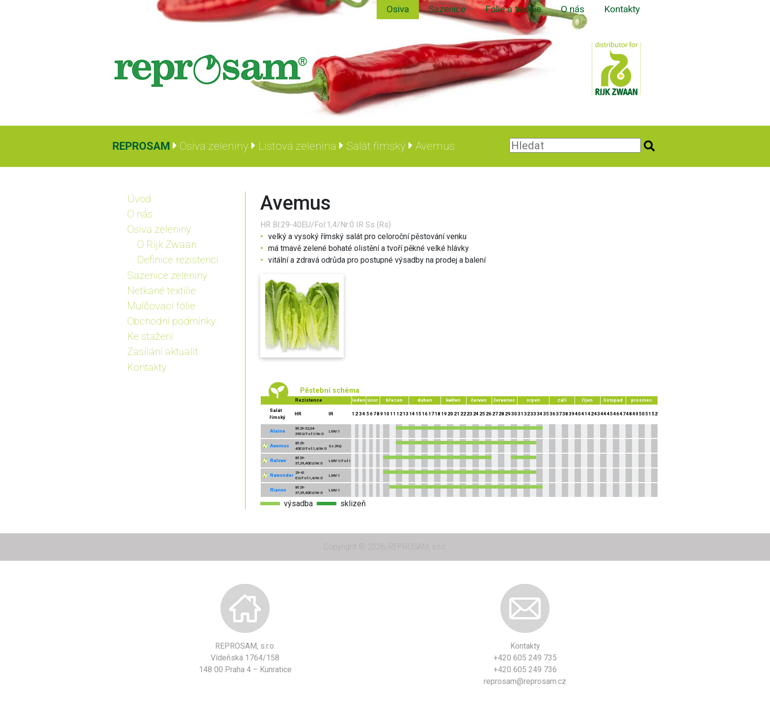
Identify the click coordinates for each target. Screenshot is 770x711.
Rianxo (278, 489)
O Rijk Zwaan (166, 244)
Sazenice (447, 9)
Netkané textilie (161, 291)
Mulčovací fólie (161, 306)
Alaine (277, 431)
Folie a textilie (513, 9)
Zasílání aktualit (162, 351)
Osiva (397, 9)
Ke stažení (150, 336)
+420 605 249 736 (525, 669)
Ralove (278, 460)
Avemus (279, 445)
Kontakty (622, 9)
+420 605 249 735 (525, 657)
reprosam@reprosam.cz (525, 681)
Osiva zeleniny (159, 229)
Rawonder (282, 475)
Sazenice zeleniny (167, 275)
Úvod (139, 199)
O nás (572, 9)
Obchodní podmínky (171, 321)
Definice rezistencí (178, 260)
